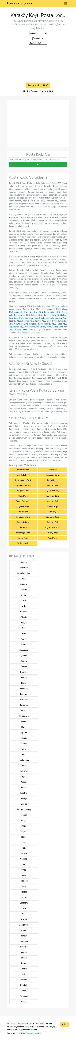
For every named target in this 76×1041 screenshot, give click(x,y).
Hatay (23, 727)
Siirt (24, 864)
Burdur (24, 639)
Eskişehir (24, 699)
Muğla (24, 820)
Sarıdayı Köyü (45, 327)
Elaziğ (24, 683)
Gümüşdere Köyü (23, 517)
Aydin (23, 606)
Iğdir (24, 974)
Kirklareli (24, 771)
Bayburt (24, 936)
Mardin (24, 815)
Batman (23, 952)
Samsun (23, 859)
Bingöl (24, 622)
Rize (24, 848)
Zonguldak (23, 925)
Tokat (23, 886)
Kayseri (24, 765)
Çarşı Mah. (19, 318)
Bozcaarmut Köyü (22, 315)
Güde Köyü (52, 321)
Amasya (23, 584)
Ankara (24, 590)
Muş (24, 826)
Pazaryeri (35, 91)
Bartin (23, 963)
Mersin (24, 738)
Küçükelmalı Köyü (16, 327)
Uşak (24, 908)
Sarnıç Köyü (57, 327)
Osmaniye (24, 996)
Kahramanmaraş (24, 809)
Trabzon (23, 892)
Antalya (24, 595)
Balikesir (23, 611)
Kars (24, 754)
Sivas (24, 875)
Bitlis (24, 628)
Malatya (23, 798)
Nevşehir (24, 831)
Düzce (24, 1002)
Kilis (24, 991)
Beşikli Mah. (52, 480)
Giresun (24, 710)
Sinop (23, 870)
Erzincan (24, 688)
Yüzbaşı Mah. (21, 330)
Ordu (24, 842)
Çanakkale (23, 650)
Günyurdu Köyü (21, 324)
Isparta (24, 732)
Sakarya (23, 853)
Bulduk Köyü (36, 315)
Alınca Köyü (52, 470)
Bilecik (25, 91)
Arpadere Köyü (36, 312)
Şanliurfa (24, 903)
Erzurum (23, 694)
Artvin (23, 600)
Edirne (24, 677)
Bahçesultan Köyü (52, 312)
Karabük (23, 985)
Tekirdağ (23, 881)
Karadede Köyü (36, 324)
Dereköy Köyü (61, 318)
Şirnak (24, 958)
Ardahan (23, 969)
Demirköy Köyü (31, 318)
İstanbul (23, 743)
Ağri (24, 579)
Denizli (24, 666)
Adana (24, 562)
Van (23, 914)
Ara (38, 164)
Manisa (24, 804)
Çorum (24, 661)
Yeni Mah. (52, 538)
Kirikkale (24, 947)
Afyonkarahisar (23, 573)
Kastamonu (24, 760)
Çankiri (24, 655)
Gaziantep (23, 705)
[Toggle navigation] (65, 3)
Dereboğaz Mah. (46, 318)
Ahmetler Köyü (54, 309)
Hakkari (24, 721)
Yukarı (64, 1024)
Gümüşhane (24, 716)
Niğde (23, 837)
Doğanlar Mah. (15, 321)
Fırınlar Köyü (40, 321)
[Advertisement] (38, 64)
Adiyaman (24, 568)
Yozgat (24, 919)
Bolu (24, 633)
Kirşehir (24, 776)
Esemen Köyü (28, 321)
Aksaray (23, 930)
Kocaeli (24, 782)
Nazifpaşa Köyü (32, 327)
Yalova (24, 980)
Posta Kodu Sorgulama (19, 3)
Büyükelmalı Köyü (52, 491)
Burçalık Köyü (50, 315)
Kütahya (23, 793)
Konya (24, 787)
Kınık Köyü (62, 324)
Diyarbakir (24, 672)
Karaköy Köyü (47, 91)
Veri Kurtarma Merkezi (31, 1033)
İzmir (24, 749)
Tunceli (24, 897)
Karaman (24, 941)
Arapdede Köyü (21, 312)
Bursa (23, 644)
